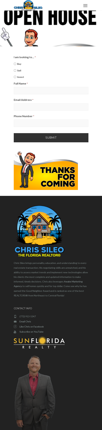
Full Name (21, 83)
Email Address (23, 99)
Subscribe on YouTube (31, 331)
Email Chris (25, 321)
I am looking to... (25, 57)
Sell (19, 70)
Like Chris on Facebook (32, 326)
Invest (20, 76)
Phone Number (24, 116)
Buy (19, 63)
